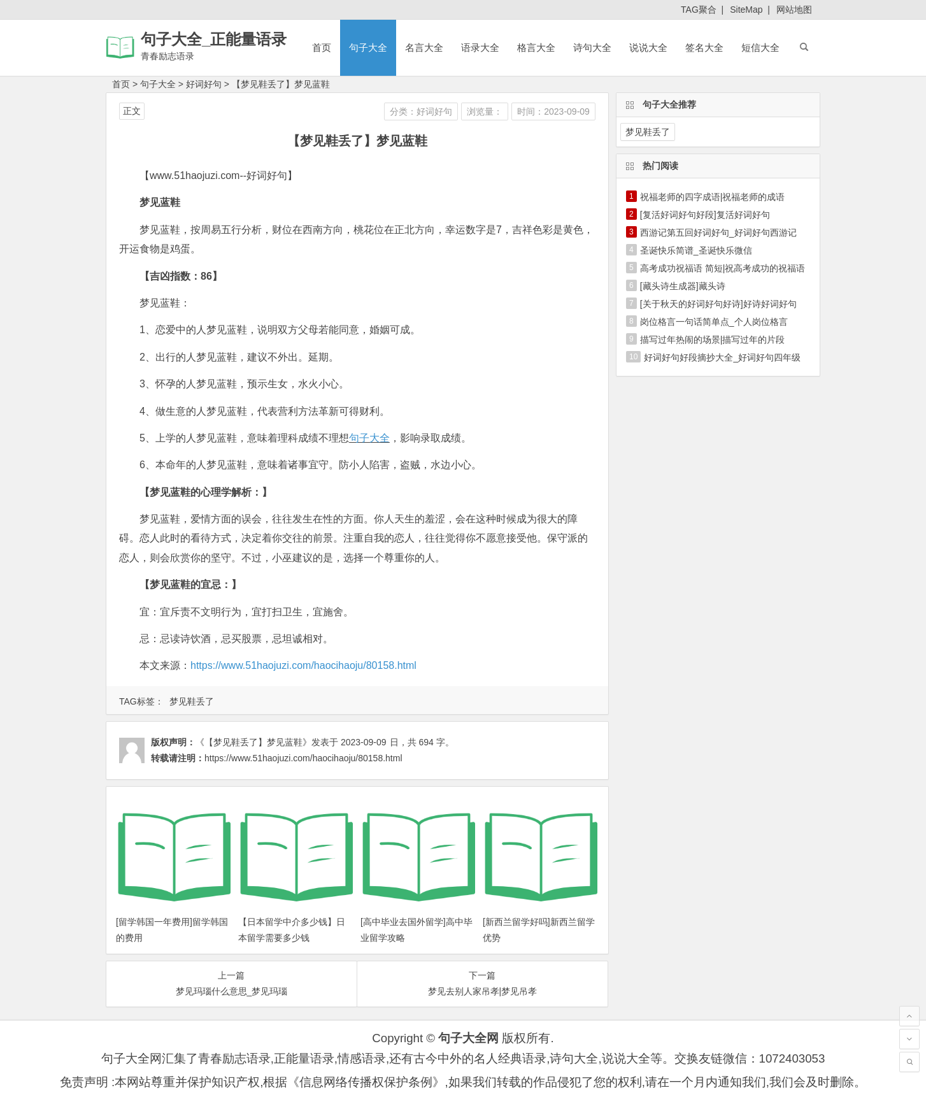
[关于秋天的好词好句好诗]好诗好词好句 (718, 304)
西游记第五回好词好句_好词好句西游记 (718, 232)
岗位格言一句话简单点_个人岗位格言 (714, 322)
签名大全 (704, 47)
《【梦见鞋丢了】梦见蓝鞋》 (253, 742)
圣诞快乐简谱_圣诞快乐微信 (696, 250)
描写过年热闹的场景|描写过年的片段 (712, 339)
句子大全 (368, 47)
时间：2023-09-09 (553, 111)
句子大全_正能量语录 (214, 39)
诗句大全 (592, 47)
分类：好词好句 (421, 111)
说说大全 (648, 47)
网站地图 (794, 9)
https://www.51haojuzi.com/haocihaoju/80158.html (303, 665)
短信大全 (760, 47)
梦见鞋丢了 (191, 701)
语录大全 (480, 47)
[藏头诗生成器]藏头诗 (682, 286)
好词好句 (204, 84)
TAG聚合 (698, 9)
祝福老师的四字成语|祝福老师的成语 (712, 197)
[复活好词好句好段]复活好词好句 (705, 215)
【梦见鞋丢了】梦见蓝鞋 (281, 84)
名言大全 (424, 47)
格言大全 (536, 47)
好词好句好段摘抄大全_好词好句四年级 (722, 357)
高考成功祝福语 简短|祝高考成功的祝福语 (723, 268)
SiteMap (746, 9)
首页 (321, 47)
